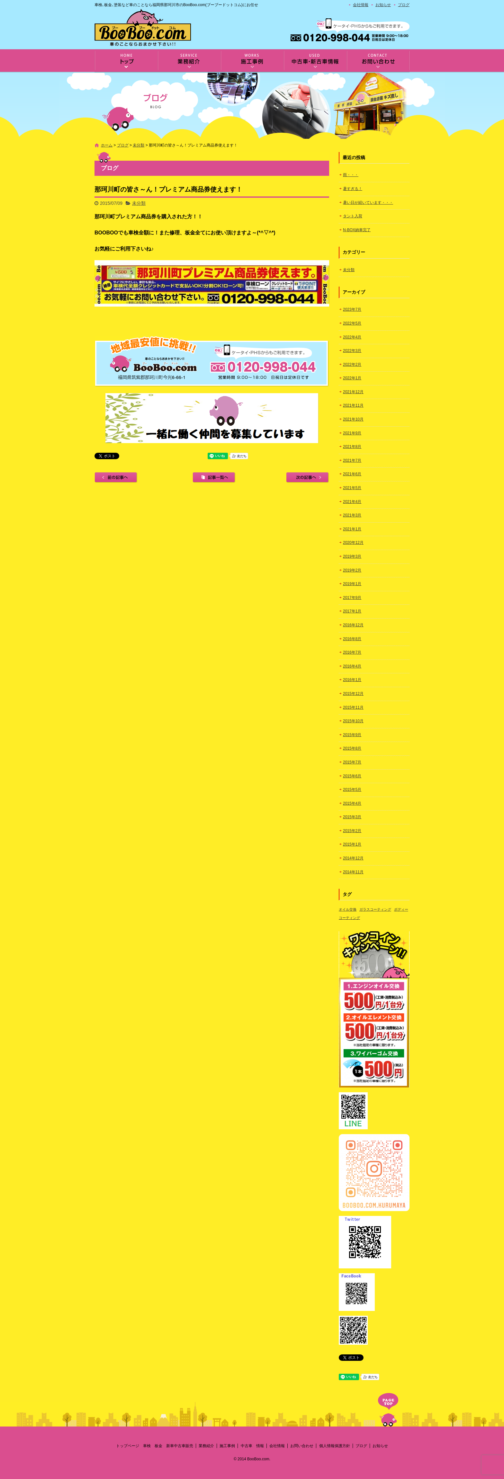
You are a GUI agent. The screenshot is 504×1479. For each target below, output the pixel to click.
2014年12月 (353, 858)
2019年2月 (352, 570)
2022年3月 (352, 350)
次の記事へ (307, 477)
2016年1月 (352, 680)
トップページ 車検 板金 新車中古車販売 (126, 61)
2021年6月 (352, 474)
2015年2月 (352, 831)
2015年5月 (352, 789)
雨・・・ (350, 175)
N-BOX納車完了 (357, 230)
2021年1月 (352, 529)
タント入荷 (352, 216)
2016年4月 (352, 666)
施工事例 (252, 61)
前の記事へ (116, 477)
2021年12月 (353, 392)
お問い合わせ (378, 61)
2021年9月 (352, 433)
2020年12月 (353, 542)
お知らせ (383, 5)
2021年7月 (352, 460)
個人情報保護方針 (334, 1446)
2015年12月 (353, 693)
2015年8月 (352, 748)
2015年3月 (352, 817)
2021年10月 (353, 419)
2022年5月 (352, 323)
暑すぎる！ (352, 188)
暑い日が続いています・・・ (368, 202)
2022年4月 (352, 337)
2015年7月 (352, 762)
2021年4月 (352, 501)
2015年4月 (352, 803)
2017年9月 (352, 597)
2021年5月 (352, 488)
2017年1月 (352, 611)
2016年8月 (352, 639)
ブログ (404, 5)
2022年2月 (352, 364)
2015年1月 (352, 844)
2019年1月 (352, 584)
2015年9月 (352, 735)
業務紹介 (189, 61)
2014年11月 (353, 872)
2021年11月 (353, 405)
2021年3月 (352, 515)
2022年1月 (352, 378)
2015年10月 (353, 721)
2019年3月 (352, 556)
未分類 (138, 145)
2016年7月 (352, 652)
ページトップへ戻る (388, 1410)
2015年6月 (352, 776)
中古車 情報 (315, 61)
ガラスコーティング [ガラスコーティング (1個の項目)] (375, 909)
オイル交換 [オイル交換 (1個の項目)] (347, 909)
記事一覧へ (214, 477)
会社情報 (360, 5)
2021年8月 (352, 446)
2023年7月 (352, 309)
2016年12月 (353, 625)
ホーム (107, 145)
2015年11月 (353, 707)
